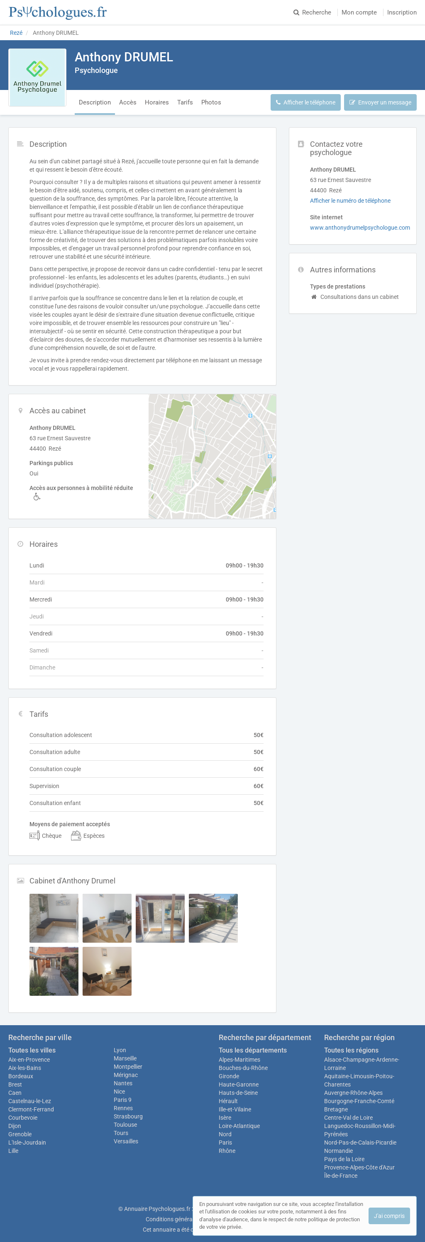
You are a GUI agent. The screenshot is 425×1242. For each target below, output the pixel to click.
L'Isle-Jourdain (27, 1142)
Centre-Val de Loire (348, 1117)
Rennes (123, 1108)
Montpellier (128, 1066)
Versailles (126, 1141)
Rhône (227, 1150)
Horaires (157, 102)
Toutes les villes (32, 1050)
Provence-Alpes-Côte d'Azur (359, 1167)
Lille (13, 1150)
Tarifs (185, 102)
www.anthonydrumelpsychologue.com (360, 227)
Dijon (14, 1126)
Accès (128, 102)
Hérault (228, 1101)
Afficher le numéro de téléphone (350, 200)
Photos (211, 102)
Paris (225, 1142)
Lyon (120, 1050)
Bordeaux (20, 1076)
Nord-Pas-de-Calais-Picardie (360, 1142)
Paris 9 (123, 1099)
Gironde (229, 1076)
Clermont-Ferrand (31, 1109)
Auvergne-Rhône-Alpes (353, 1092)
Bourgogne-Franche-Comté (359, 1101)
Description (95, 102)
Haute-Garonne (239, 1084)
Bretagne (336, 1109)
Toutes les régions (351, 1050)
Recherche (312, 12)
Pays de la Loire (344, 1159)
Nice (119, 1091)
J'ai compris (389, 1216)
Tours (121, 1133)
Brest (15, 1084)
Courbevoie (22, 1117)
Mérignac (126, 1075)
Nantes (123, 1083)
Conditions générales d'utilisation (188, 1219)
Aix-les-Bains (24, 1068)
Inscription (402, 12)
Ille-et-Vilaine (235, 1109)
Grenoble (20, 1134)
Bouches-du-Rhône (243, 1068)
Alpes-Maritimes (239, 1059)
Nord (225, 1134)
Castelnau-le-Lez (29, 1101)
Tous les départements (253, 1050)
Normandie (338, 1150)
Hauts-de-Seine (238, 1092)
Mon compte (359, 12)
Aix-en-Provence (29, 1059)
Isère (225, 1117)
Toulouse (125, 1124)
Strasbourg (128, 1116)
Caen (15, 1092)
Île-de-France (340, 1175)
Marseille (125, 1058)
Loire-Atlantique (239, 1126)
